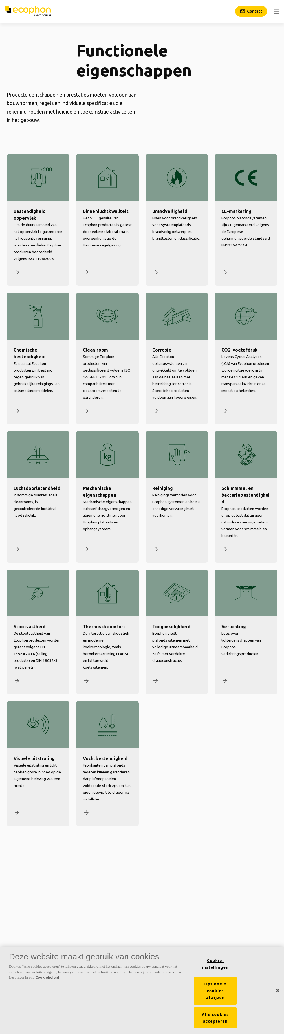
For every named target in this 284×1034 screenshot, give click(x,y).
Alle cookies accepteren (215, 1018)
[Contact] (251, 11)
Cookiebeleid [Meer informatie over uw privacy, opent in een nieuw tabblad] (47, 977)
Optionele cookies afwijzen (215, 990)
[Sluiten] (278, 990)
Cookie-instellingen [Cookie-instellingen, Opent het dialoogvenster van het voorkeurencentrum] (215, 964)
